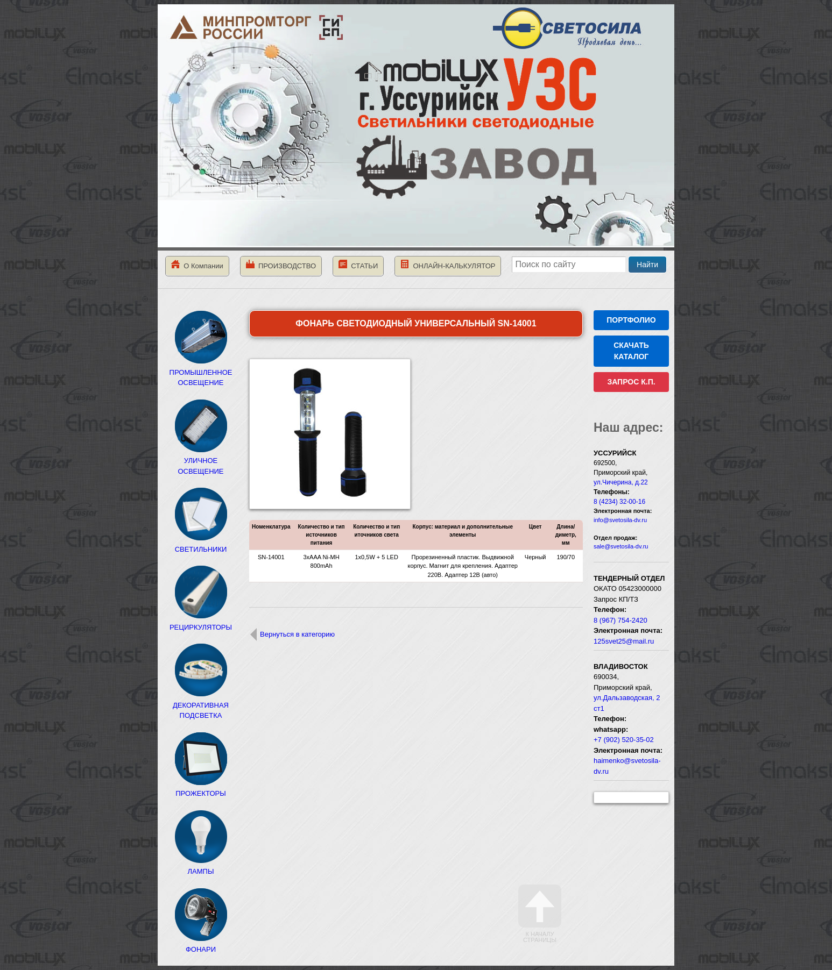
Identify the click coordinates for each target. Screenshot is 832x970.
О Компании (197, 265)
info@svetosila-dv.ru (620, 520)
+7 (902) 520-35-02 (624, 740)
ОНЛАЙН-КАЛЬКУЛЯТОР (447, 265)
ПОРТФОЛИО (631, 320)
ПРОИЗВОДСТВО (281, 265)
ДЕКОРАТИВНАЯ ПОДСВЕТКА (201, 704)
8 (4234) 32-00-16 (619, 501)
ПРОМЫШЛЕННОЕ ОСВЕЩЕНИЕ (201, 372)
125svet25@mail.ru (624, 641)
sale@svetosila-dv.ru (621, 546)
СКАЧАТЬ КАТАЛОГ (631, 351)
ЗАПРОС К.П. (631, 381)
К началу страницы (539, 914)
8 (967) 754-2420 (620, 620)
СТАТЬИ (358, 265)
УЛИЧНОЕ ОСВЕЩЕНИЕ (201, 460)
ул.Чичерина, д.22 (621, 482)
